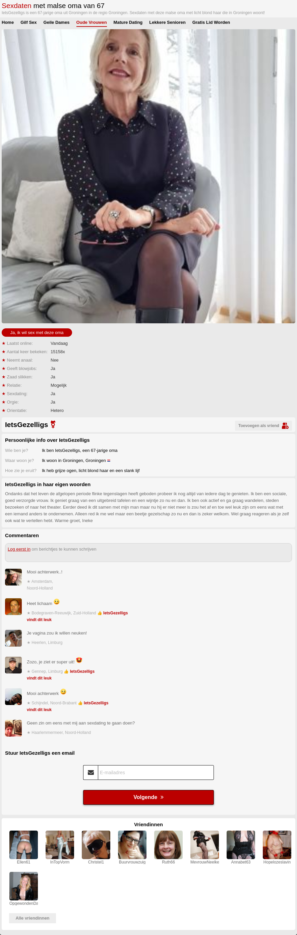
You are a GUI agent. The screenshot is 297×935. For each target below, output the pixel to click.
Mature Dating (128, 22)
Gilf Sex (28, 22)
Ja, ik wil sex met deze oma (37, 332)
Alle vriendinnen (32, 918)
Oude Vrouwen (91, 22)
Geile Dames (57, 22)
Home (8, 22)
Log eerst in (19, 549)
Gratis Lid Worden (211, 22)
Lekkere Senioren (167, 22)
